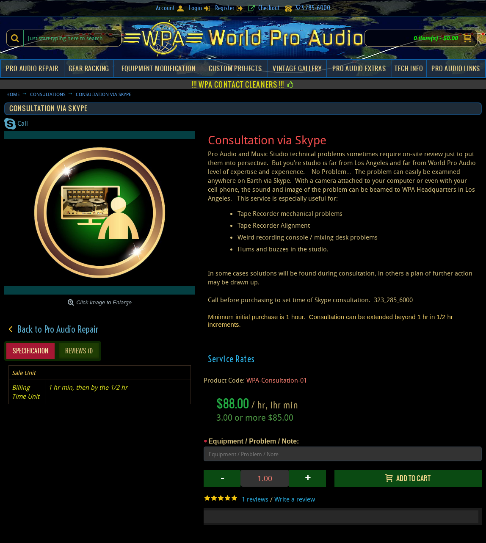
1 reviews (255, 499)
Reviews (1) (79, 351)
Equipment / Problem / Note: (253, 441)
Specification (30, 351)
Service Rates (231, 359)
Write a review (294, 499)
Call (16, 123)
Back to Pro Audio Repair (57, 329)
